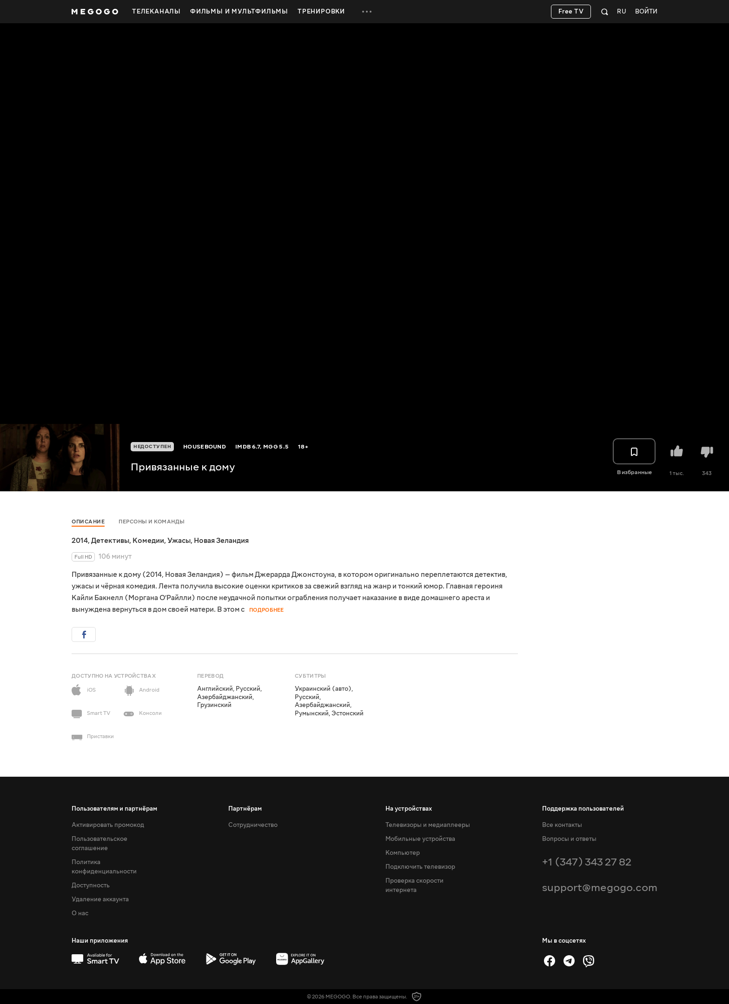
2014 (80, 540)
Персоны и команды (152, 521)
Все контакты (562, 825)
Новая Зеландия (221, 540)
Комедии (148, 540)
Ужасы (179, 540)
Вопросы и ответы (569, 839)
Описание (88, 521)
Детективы (110, 540)
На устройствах (408, 809)
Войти (646, 12)
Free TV (571, 11)
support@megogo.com (599, 887)
